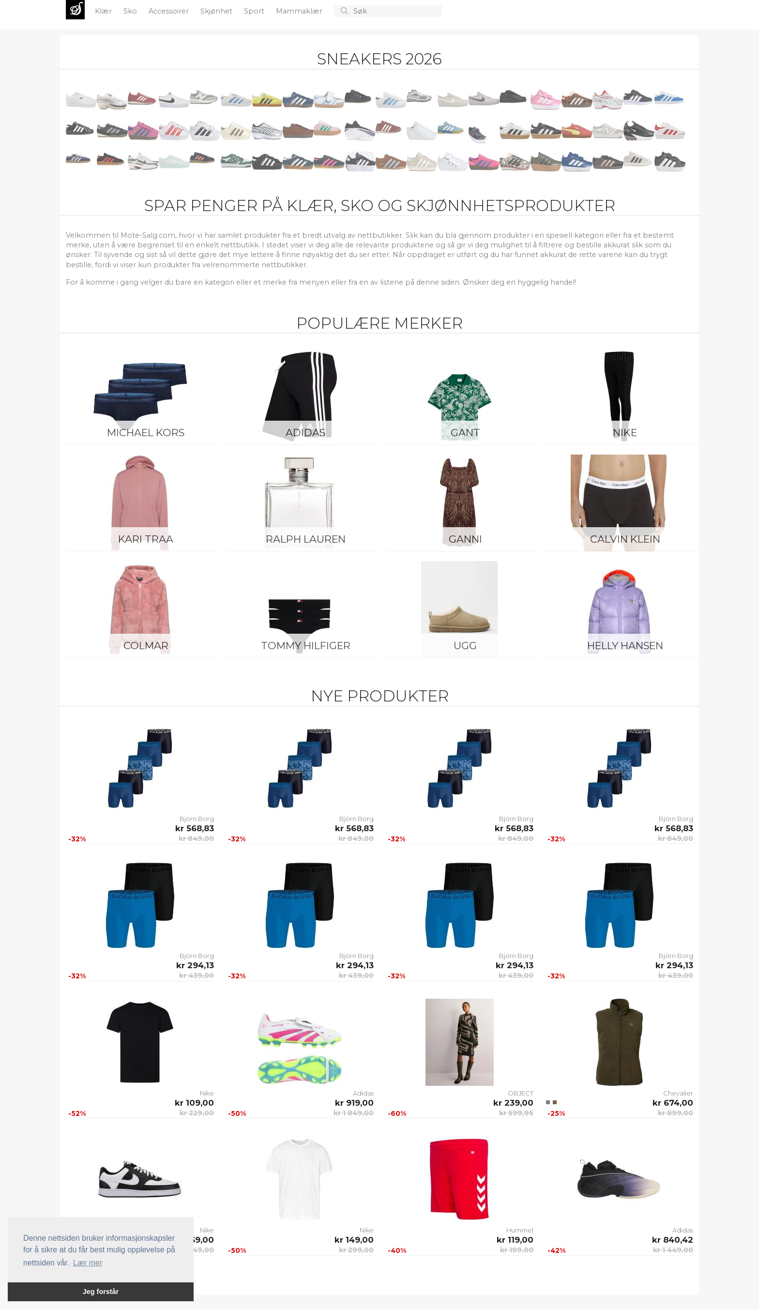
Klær (104, 11)
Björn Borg (197, 818)
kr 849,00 (196, 838)
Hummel (519, 1230)
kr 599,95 (516, 1113)
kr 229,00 (197, 1113)
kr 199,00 (516, 1250)
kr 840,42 (672, 1240)
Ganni (465, 539)
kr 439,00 (196, 975)
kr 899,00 (675, 1113)
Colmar (145, 645)
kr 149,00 (354, 1240)
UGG (465, 645)
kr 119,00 (515, 1240)
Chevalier (678, 1093)
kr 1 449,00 (673, 1250)
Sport (255, 11)
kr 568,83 (194, 828)
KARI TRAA (145, 539)
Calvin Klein (625, 539)
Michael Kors (145, 432)
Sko (131, 11)
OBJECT (520, 1093)
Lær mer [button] (87, 1263)
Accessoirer (170, 11)
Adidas (305, 432)
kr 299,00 (356, 1250)
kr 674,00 (673, 1103)
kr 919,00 (354, 1103)
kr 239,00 (513, 1103)
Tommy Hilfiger (305, 645)
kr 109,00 (194, 1103)
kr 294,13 (195, 965)
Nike (625, 432)
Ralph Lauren (306, 539)
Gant (465, 432)
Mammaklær (300, 11)
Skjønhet (217, 11)
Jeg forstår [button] (101, 1291)
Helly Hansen (625, 645)
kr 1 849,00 (354, 1113)
